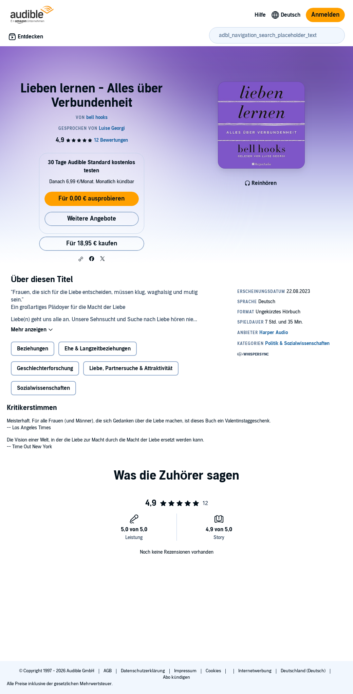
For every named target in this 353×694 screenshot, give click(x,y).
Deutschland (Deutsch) (304, 671)
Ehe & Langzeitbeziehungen (97, 348)
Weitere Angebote (91, 218)
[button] (80, 259)
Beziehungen (32, 348)
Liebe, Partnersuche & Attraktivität (130, 368)
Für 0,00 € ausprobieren (91, 198)
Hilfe (260, 15)
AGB (108, 671)
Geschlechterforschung (45, 368)
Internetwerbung (255, 671)
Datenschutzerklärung (143, 671)
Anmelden (325, 14)
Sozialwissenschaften (43, 388)
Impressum (186, 671)
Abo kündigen (176, 677)
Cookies (214, 671)
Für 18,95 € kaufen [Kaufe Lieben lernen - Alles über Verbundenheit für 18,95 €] (91, 243)
